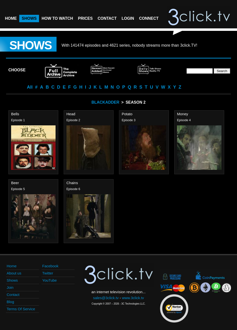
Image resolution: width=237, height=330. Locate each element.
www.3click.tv (133, 298)
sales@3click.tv (106, 298)
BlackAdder (105, 102)
